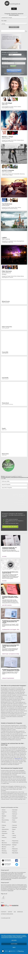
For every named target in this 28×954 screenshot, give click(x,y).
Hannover (14, 825)
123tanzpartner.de (18, 758)
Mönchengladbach (6, 844)
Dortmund (14, 814)
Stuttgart (13, 844)
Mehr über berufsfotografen (6, 879)
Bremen (3, 822)
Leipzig (13, 835)
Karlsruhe (14, 827)
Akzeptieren (14, 943)
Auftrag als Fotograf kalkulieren (8, 678)
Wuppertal (14, 850)
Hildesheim (4, 833)
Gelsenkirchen (5, 829)
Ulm (12, 846)
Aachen (3, 809)
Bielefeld (3, 816)
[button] (14, 18)
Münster (3, 848)
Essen (13, 820)
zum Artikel (4, 556)
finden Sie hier (10, 890)
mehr (14, 947)
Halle (2, 835)
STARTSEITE (3, 911)
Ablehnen (13, 940)
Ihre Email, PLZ (5, 61)
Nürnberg (3, 850)
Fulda (3, 827)
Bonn (2, 818)
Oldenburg (4, 852)
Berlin (3, 814)
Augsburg (4, 811)
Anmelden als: (5, 54)
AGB (15, 911)
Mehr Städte (14, 852)
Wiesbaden (14, 848)
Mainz (3, 840)
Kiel (12, 831)
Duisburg (14, 811)
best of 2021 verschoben (7, 605)
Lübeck (13, 837)
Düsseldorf (14, 818)
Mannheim (4, 842)
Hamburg (3, 837)
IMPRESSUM (20, 911)
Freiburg (3, 825)
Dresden (13, 816)
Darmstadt (14, 809)
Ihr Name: (4, 57)
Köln (12, 833)
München (3, 846)
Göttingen (4, 831)
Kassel (13, 829)
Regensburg (14, 840)
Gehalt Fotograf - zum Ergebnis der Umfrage (10, 653)
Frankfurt (13, 822)
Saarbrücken (14, 842)
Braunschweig (5, 820)
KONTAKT (10, 911)
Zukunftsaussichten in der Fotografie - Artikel (10, 629)
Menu (14, 8)
